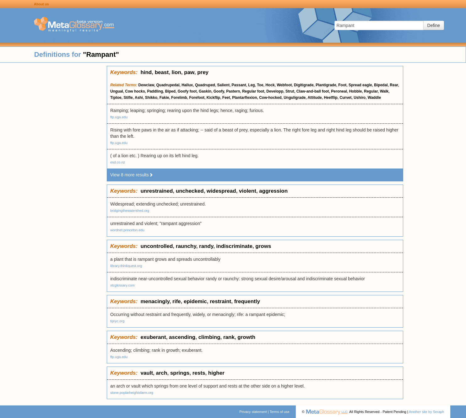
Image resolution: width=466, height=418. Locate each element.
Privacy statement (253, 412)
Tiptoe (116, 97)
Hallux (187, 85)
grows (263, 246)
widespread (221, 191)
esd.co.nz (117, 162)
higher (216, 373)
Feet (226, 97)
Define (433, 25)
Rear (394, 85)
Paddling (155, 91)
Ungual (116, 91)
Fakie (164, 97)
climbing (209, 337)
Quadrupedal (168, 85)
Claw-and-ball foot (312, 91)
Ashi (139, 97)
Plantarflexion (244, 97)
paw (189, 72)
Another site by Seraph (426, 412)
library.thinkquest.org (126, 266)
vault (146, 373)
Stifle (128, 97)
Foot (342, 85)
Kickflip (213, 97)
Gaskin (205, 91)
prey (203, 72)
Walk (384, 91)
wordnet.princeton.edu (127, 230)
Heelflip (330, 97)
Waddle (374, 97)
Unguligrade (295, 97)
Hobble (355, 91)
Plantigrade (326, 85)
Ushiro (360, 97)
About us (41, 4)
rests (198, 373)
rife (176, 301)
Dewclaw (146, 85)
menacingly (154, 301)
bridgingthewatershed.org (129, 210)
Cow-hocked (270, 97)
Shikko (151, 97)
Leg (251, 85)
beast (162, 72)
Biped (170, 91)
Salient (223, 85)
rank (229, 337)
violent (247, 191)
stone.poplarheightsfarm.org (131, 392)
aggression (273, 191)
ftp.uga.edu (118, 117)
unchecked (190, 191)
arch (161, 373)
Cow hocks (135, 91)
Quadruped (205, 85)
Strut (289, 91)
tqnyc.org (117, 321)
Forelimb (179, 97)
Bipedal (380, 85)
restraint (220, 301)
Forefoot (196, 97)
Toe (260, 85)
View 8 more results (131, 174)
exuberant (153, 337)
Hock (269, 85)
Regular (371, 91)
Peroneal (339, 91)
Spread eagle (360, 85)
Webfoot (284, 85)
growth (246, 337)
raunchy (186, 246)
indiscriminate (234, 246)
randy (206, 246)
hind (146, 72)
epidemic (195, 301)
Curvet (345, 97)
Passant (239, 85)
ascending (182, 337)
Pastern (233, 91)
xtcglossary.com (122, 285)
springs (179, 373)
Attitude (314, 97)
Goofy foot (187, 91)
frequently (247, 301)
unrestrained (156, 191)
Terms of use (280, 412)
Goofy (219, 91)
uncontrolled (156, 246)
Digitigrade (304, 85)
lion (176, 72)
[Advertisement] (53, 160)
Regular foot (253, 91)
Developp (274, 91)
